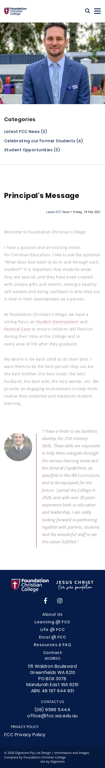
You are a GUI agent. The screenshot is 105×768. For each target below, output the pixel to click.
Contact (52, 653)
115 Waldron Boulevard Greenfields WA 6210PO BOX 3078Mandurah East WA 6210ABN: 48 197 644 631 (52, 679)
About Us (52, 615)
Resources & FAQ (52, 645)
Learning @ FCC (52, 622)
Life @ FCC (52, 630)
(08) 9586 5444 (52, 710)
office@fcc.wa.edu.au (52, 716)
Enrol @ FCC (52, 637)
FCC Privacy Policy (25, 735)
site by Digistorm (52, 761)
